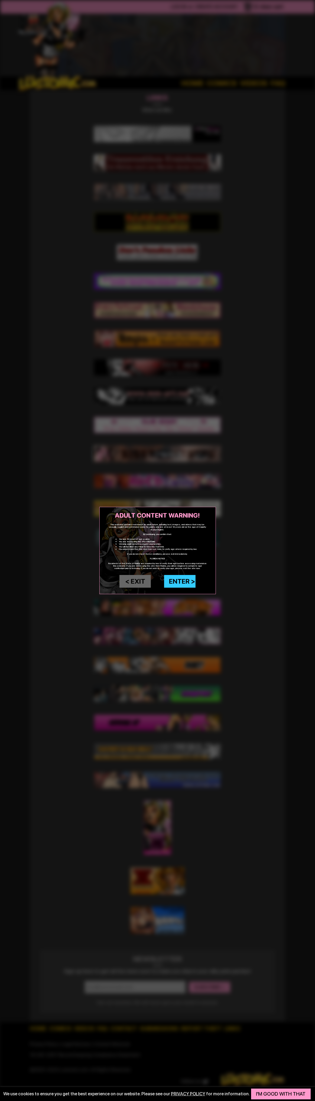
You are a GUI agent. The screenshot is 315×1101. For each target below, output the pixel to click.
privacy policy (188, 1093)
